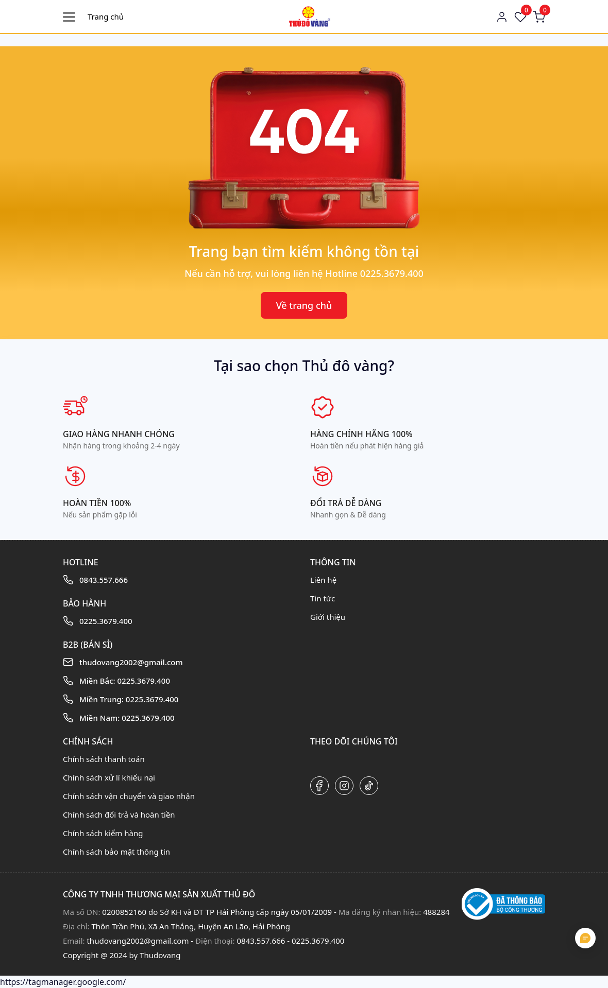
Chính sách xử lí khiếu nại (109, 777)
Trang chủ (106, 16)
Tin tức (322, 598)
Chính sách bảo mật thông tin (116, 851)
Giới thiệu (327, 617)
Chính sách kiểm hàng (103, 833)
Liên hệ (323, 580)
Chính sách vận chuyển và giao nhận (129, 796)
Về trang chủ (304, 305)
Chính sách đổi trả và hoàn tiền (119, 814)
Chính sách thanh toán (104, 759)
